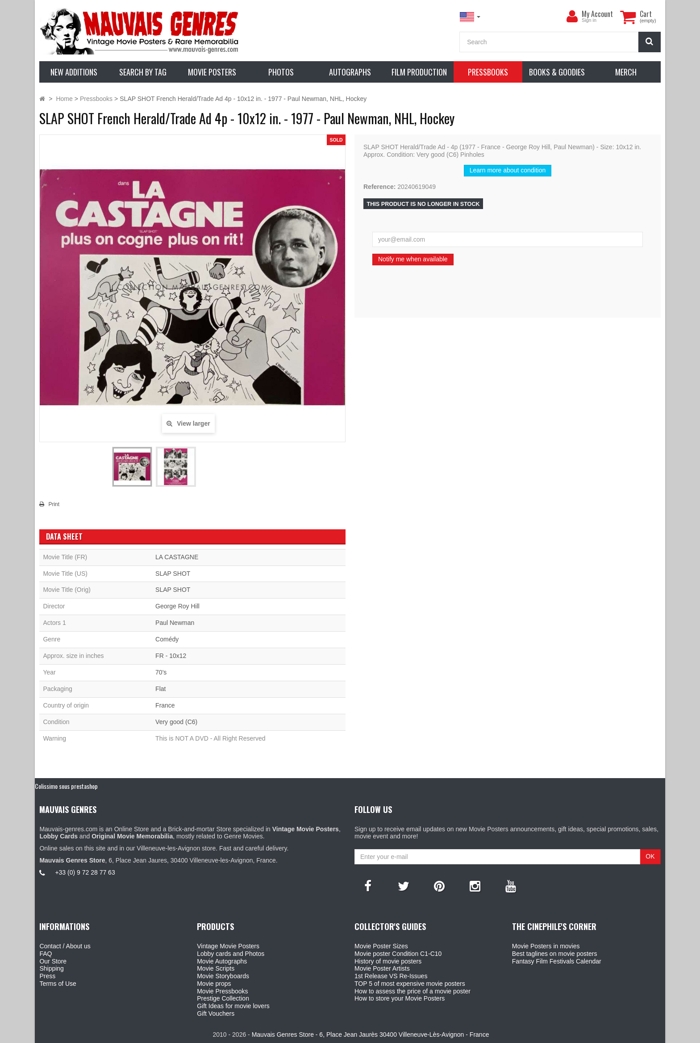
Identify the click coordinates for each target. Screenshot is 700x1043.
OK (650, 856)
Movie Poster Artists (382, 968)
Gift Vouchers (215, 1013)
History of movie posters (387, 961)
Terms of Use (57, 983)
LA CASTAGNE (176, 557)
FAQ (45, 953)
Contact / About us (64, 946)
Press (47, 976)
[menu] (572, 16)
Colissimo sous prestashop (66, 786)
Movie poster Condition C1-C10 (398, 953)
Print (53, 504)
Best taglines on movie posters (554, 953)
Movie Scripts (215, 968)
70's (161, 672)
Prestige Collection (223, 998)
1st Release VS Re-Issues (390, 976)
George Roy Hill (177, 606)
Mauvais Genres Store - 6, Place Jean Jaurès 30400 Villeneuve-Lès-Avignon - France (370, 1034)
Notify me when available (413, 259)
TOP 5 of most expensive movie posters (409, 983)
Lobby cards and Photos (230, 953)
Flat (160, 688)
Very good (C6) (176, 721)
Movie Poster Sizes (381, 946)
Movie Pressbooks (222, 991)
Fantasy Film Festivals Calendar (556, 961)
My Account (597, 13)
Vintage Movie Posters (228, 946)
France (165, 705)
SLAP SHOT (172, 573)
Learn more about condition (508, 170)
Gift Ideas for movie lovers (233, 1005)
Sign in (589, 20)
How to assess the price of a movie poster (412, 991)
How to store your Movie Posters (399, 998)
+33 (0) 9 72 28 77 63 (85, 872)
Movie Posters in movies (546, 946)
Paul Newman (174, 622)
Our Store (53, 961)
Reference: (379, 186)
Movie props (214, 983)
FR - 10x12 (170, 655)
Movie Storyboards (223, 976)
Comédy (167, 639)
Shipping (51, 968)
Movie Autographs (222, 961)
